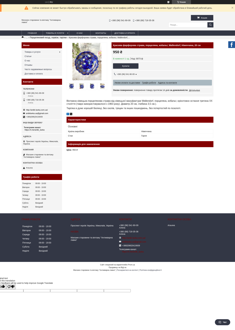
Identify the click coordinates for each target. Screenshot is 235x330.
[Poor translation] (11, 286)
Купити (125, 66)
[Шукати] (210, 24)
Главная (32, 33)
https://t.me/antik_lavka (35, 130)
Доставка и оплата (125, 33)
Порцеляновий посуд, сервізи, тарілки (48, 37)
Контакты (100, 33)
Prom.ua (131, 265)
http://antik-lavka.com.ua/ (37, 110)
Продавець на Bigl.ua (117, 267)
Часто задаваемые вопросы (38, 69)
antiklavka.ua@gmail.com (37, 113)
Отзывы (28, 65)
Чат (223, 322)
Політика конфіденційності (151, 270)
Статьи (28, 56)
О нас (80, 33)
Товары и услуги (55, 33)
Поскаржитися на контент (127, 270)
